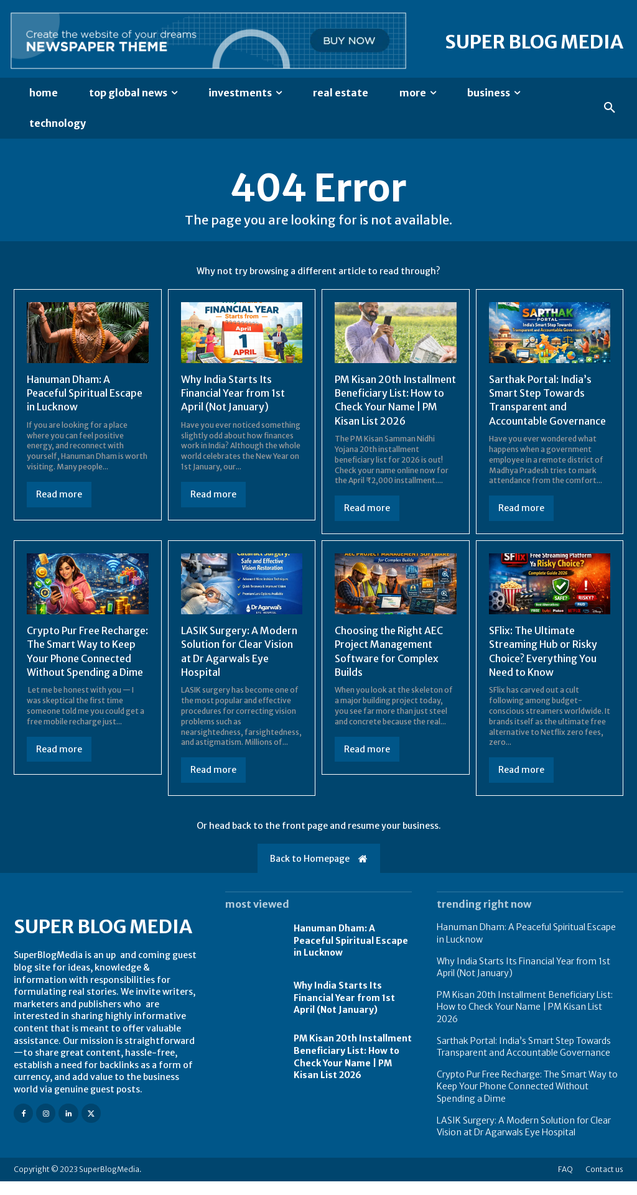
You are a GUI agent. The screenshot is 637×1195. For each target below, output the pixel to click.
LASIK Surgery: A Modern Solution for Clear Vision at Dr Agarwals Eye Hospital (524, 1140)
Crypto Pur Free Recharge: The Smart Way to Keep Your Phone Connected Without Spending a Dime (87, 672)
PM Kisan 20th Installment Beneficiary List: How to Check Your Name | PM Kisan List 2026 (389, 407)
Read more (59, 494)
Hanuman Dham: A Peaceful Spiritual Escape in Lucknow (85, 393)
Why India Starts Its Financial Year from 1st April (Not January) (233, 393)
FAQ (565, 1183)
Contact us (604, 1183)
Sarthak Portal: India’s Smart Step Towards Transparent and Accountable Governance (547, 400)
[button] (609, 108)
